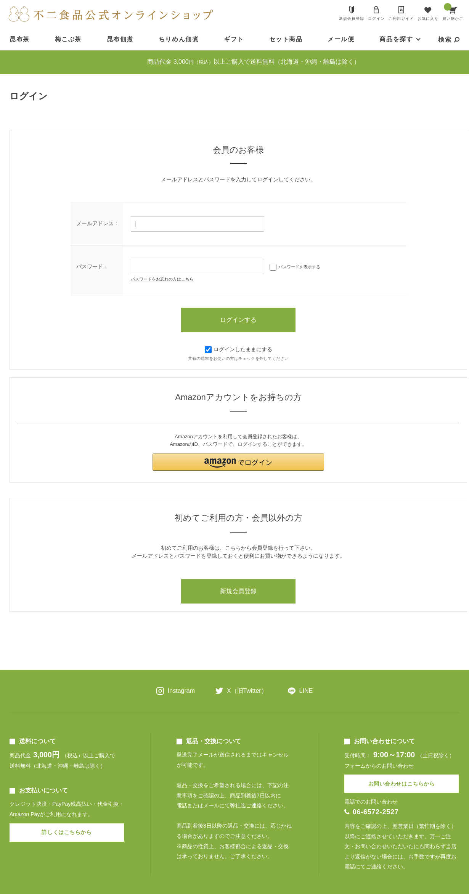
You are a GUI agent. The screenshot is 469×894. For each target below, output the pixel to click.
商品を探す (396, 39)
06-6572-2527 (376, 812)
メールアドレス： (97, 223)
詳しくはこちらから (67, 832)
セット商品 (286, 39)
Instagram (181, 690)
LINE (306, 690)
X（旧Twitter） (247, 690)
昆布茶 (20, 39)
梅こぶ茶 (68, 39)
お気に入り (428, 18)
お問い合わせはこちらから (401, 784)
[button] (238, 462)
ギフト (234, 39)
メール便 (341, 39)
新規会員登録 (351, 18)
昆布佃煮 (120, 39)
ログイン (376, 18)
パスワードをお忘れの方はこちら (162, 279)
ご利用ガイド (401, 18)
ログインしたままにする (238, 349)
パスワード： (92, 266)
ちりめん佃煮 (179, 39)
